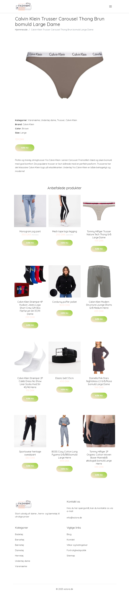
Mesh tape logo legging (64, 231)
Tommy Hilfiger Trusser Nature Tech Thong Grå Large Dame (99, 234)
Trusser (61, 120)
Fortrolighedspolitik (76, 550)
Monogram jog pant (30, 231)
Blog (69, 534)
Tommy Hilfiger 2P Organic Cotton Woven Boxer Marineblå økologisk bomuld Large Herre (99, 457)
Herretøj (19, 555)
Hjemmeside (21, 29)
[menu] (110, 6)
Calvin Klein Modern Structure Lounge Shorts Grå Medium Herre (99, 304)
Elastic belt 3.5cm (64, 378)
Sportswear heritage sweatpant (30, 453)
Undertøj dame (48, 120)
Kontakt (71, 539)
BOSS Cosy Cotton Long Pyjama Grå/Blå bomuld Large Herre (64, 454)
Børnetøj (19, 545)
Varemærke (34, 120)
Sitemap (71, 555)
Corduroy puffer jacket (64, 301)
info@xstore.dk (74, 517)
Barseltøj (19, 539)
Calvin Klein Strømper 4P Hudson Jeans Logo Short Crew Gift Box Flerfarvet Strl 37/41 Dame (30, 307)
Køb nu (25, 147)
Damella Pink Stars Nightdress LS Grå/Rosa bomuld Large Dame (99, 381)
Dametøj (19, 550)
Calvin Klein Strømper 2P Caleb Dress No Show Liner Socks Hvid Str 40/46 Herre (30, 383)
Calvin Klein (71, 120)
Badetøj (19, 534)
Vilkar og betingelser (77, 545)
